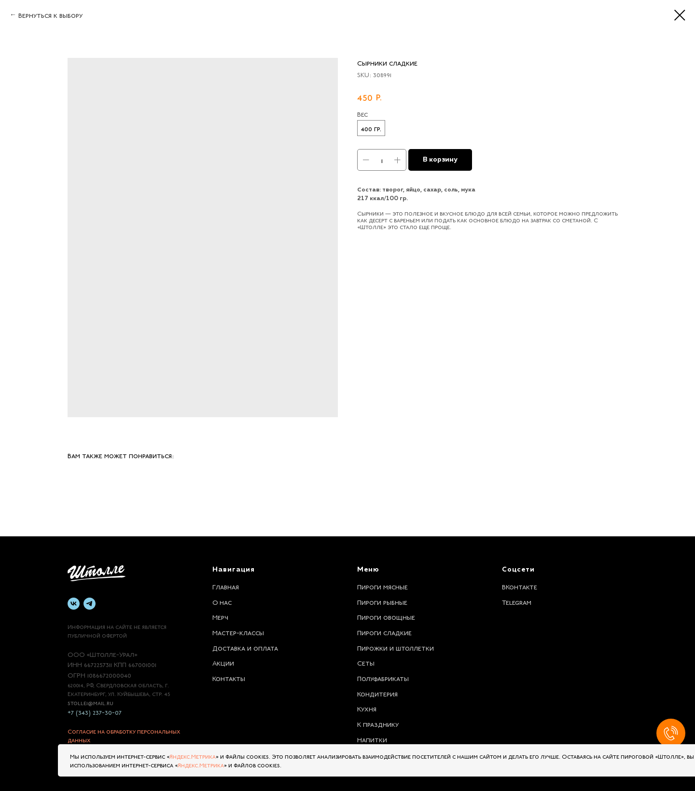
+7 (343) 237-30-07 (95, 711)
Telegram (516, 601)
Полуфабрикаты (383, 677)
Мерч (220, 616)
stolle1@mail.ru (90, 702)
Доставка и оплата (245, 647)
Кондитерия (377, 693)
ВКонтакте (519, 586)
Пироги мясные (382, 586)
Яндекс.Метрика (192, 756)
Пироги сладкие (384, 631)
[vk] (74, 604)
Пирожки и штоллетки (395, 647)
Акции (223, 662)
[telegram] (89, 604)
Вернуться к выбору (50, 14)
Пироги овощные (386, 616)
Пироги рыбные (382, 601)
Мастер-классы (238, 631)
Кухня (366, 708)
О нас (222, 601)
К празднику (378, 723)
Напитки (372, 739)
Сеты (366, 662)
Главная (225, 586)
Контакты (228, 677)
